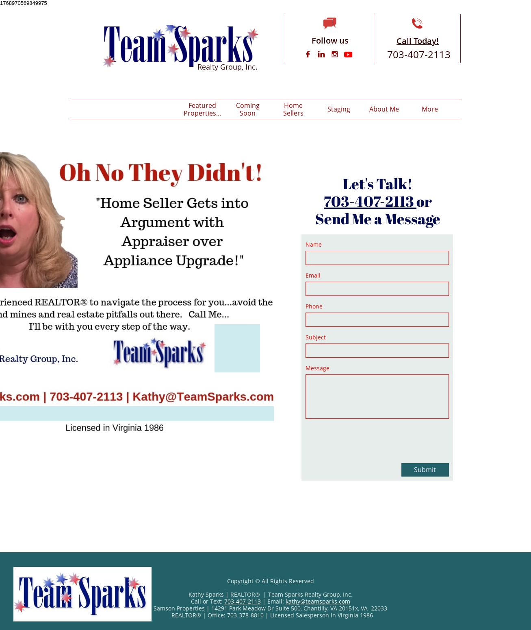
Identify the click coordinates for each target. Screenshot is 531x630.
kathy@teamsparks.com (318, 601)
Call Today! (418, 40)
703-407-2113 (370, 201)
